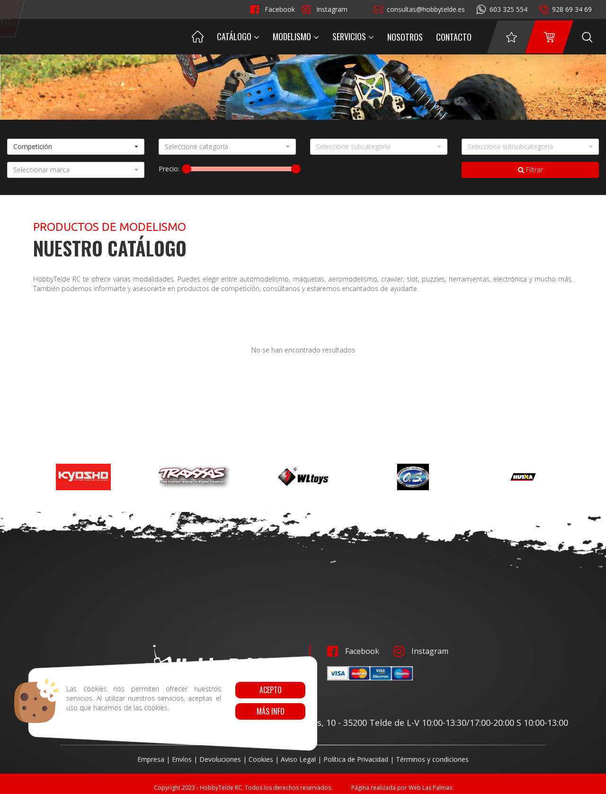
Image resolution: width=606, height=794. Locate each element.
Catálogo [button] (238, 36)
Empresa (150, 759)
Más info (270, 711)
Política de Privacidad (355, 759)
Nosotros (405, 37)
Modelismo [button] (296, 36)
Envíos (182, 759)
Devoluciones (220, 759)
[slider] (186, 169)
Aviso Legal (298, 759)
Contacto (454, 37)
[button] (75, 147)
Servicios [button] (353, 36)
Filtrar (530, 169)
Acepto (270, 690)
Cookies (261, 759)
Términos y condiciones (432, 759)
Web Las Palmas (430, 788)
